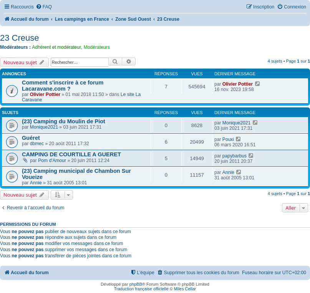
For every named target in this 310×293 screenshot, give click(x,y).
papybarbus (234, 156)
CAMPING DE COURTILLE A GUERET (71, 154)
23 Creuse (19, 38)
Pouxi (228, 139)
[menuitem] (44, 7)
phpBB (135, 284)
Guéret (31, 138)
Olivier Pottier (45, 94)
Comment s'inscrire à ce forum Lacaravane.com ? (62, 85)
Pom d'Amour (52, 160)
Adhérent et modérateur (56, 47)
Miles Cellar (185, 288)
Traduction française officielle (141, 288)
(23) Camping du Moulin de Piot (63, 121)
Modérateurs (97, 47)
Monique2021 (44, 127)
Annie (36, 182)
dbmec (37, 143)
